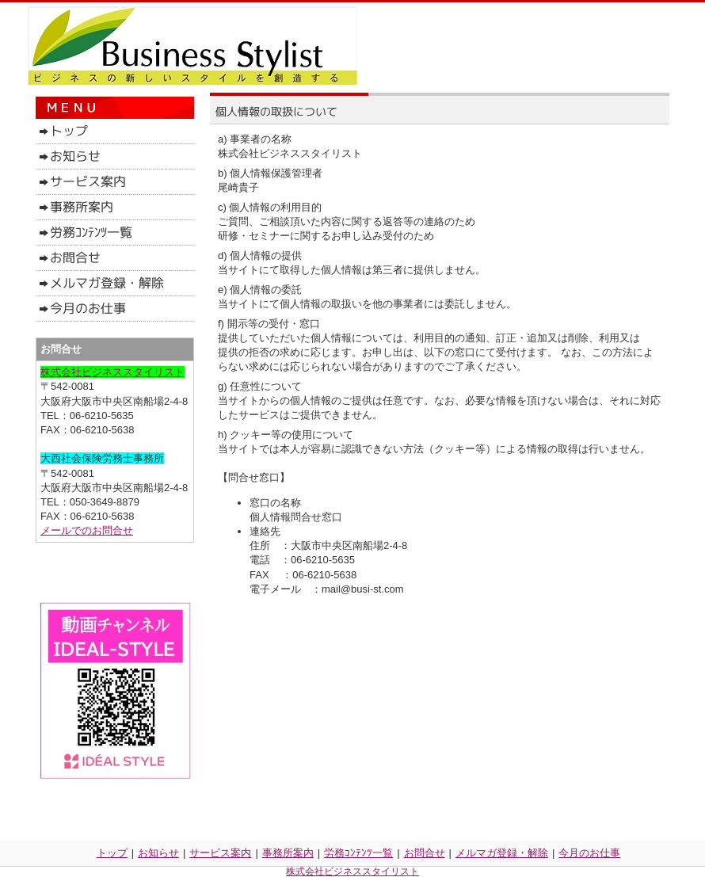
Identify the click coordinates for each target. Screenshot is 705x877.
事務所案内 (288, 853)
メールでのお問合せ (86, 530)
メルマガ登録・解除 (501, 853)
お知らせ (158, 853)
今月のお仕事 (589, 853)
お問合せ (424, 853)
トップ (112, 853)
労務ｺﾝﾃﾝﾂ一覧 (358, 853)
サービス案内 (220, 853)
